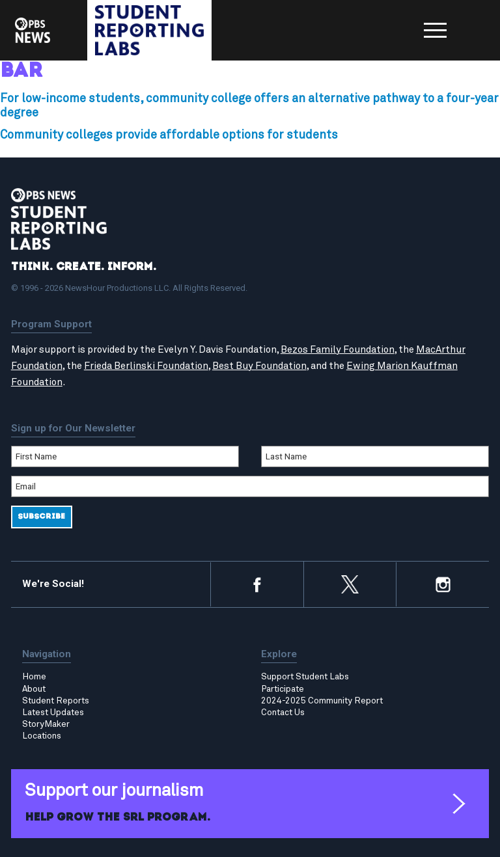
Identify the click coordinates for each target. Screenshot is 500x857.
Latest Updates (53, 712)
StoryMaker (46, 724)
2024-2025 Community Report (322, 700)
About (34, 689)
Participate (282, 689)
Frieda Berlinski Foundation (146, 366)
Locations (41, 736)
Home (34, 676)
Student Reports (55, 700)
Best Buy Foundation (259, 366)
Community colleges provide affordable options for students (169, 135)
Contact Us (283, 712)
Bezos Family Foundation (338, 350)
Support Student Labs (305, 676)
